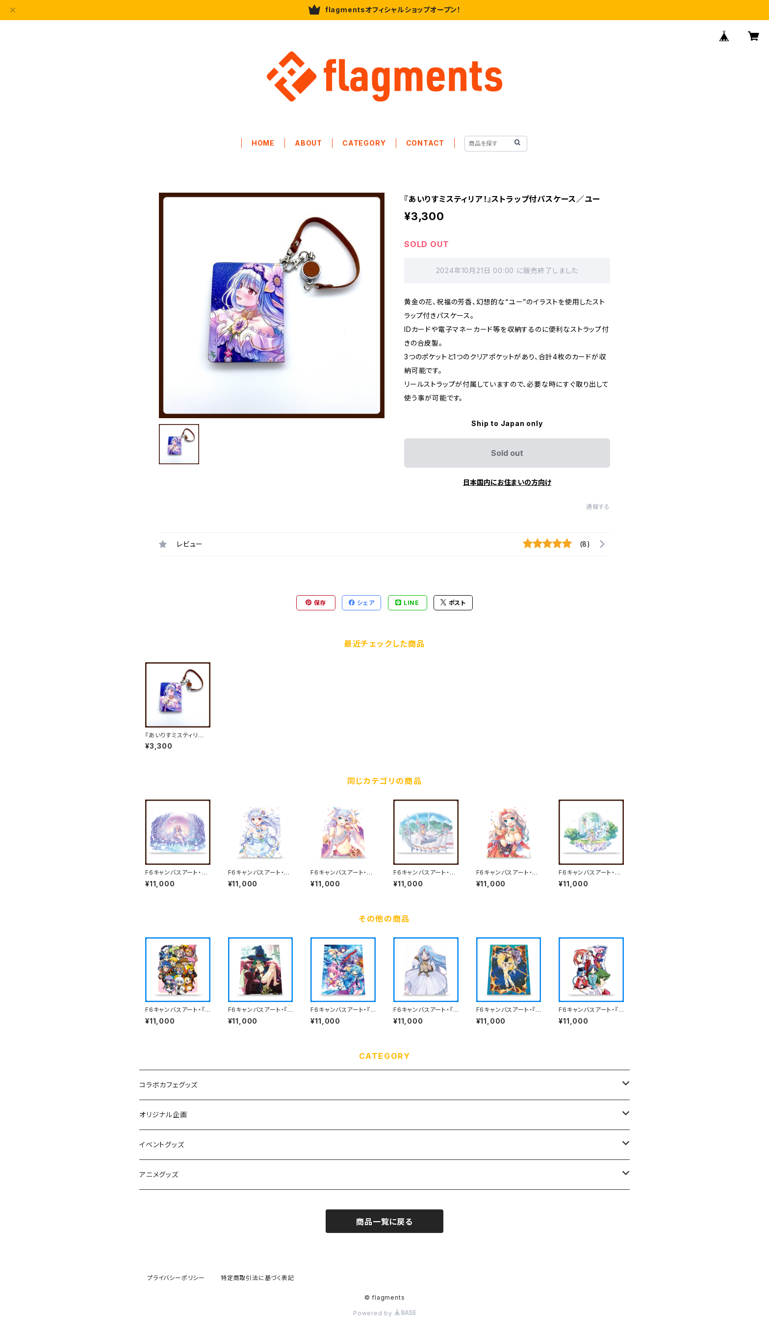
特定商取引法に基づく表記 (257, 1277)
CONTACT (425, 143)
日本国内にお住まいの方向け (507, 482)
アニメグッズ (159, 1174)
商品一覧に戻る (384, 1222)
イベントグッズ (161, 1144)
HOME (263, 143)
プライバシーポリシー (176, 1277)
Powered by (384, 1313)
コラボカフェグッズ (168, 1084)
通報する (598, 506)
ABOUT (308, 143)
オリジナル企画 (163, 1114)
